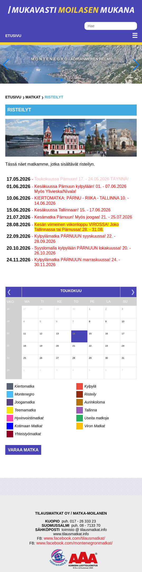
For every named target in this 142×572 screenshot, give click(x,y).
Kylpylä (90, 386)
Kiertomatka (24, 386)
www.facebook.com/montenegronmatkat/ (73, 543)
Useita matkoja (96, 418)
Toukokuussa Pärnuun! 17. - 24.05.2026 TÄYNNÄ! (81, 179)
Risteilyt (54, 97)
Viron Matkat (94, 426)
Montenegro (24, 394)
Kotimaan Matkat (28, 426)
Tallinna (90, 410)
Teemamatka (25, 410)
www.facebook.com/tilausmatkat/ (74, 538)
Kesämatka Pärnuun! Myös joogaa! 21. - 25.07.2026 (83, 217)
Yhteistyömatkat (28, 434)
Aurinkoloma (94, 402)
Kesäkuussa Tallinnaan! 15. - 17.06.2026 (72, 210)
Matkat (32, 97)
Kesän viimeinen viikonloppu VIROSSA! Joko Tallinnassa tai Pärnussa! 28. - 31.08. (76, 227)
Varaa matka (23, 450)
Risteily (90, 394)
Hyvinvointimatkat (29, 418)
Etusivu (13, 36)
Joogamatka (25, 402)
